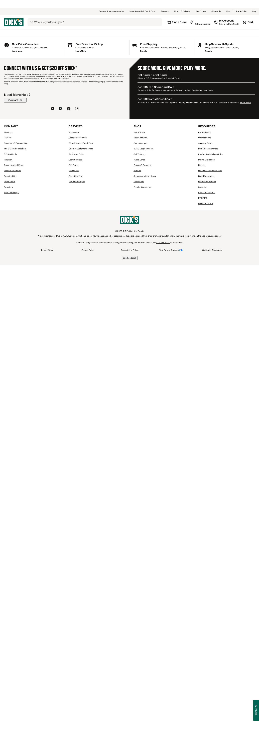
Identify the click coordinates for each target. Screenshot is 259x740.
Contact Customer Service (81, 629)
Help (254, 11)
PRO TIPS (202, 679)
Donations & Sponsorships (16, 624)
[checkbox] (80, 218)
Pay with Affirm (75, 657)
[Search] (98, 22)
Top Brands (139, 662)
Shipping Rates (205, 624)
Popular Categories (142, 668)
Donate (208, 531)
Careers (7, 618)
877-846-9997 (163, 723)
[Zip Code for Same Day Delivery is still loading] (200, 22)
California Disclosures (212, 731)
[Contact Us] (15, 581)
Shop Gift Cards (173, 559)
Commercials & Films (13, 646)
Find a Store (139, 613)
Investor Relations (12, 651)
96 (230, 101)
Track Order (241, 11)
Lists (228, 11)
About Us (8, 613)
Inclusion (8, 640)
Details (143, 531)
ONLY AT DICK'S (205, 684)
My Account (74, 613)
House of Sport (140, 618)
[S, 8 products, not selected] (14, 165)
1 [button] (253, 471)
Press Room (9, 662)
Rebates (137, 651)
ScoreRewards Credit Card (81, 624)
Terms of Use (47, 731)
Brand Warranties (206, 657)
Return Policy (204, 613)
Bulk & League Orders (143, 629)
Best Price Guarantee (208, 629)
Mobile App (74, 651)
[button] (77, 88)
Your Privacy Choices (169, 731)
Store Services (75, 640)
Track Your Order (76, 635)
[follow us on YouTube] (53, 589)
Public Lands (139, 640)
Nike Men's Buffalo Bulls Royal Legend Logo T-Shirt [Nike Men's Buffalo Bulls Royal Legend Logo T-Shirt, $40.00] (79, 286)
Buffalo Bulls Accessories (88, 509)
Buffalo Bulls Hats (113, 509)
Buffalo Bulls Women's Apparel (26, 509)
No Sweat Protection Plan (210, 651)
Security (202, 668)
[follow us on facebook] (69, 589)
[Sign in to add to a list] (98, 115)
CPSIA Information (206, 673)
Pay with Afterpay (77, 662)
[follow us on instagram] (77, 589)
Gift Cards (216, 11)
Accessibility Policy (129, 731)
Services (165, 11)
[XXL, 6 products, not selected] (14, 181)
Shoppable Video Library (145, 657)
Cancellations (204, 618)
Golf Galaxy (139, 635)
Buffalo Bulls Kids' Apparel (58, 509)
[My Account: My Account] (226, 22)
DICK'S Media (10, 635)
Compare (79, 217)
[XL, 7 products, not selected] (39, 173)
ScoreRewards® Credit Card (142, 11)
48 (225, 101)
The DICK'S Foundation (15, 629)
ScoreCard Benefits (78, 618)
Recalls (201, 646)
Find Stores (201, 11)
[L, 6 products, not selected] (14, 173)
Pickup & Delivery (182, 11)
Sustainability (10, 657)
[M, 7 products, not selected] (39, 165)
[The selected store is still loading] (177, 22)
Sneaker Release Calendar (111, 11)
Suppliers (8, 668)
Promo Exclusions (206, 640)
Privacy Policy (88, 731)
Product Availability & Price (210, 635)
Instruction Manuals (207, 662)
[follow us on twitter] (61, 589)
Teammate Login (11, 673)
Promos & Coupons (142, 646)
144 (236, 101)
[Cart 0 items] (248, 22)
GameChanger (140, 624)
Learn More (17, 531)
